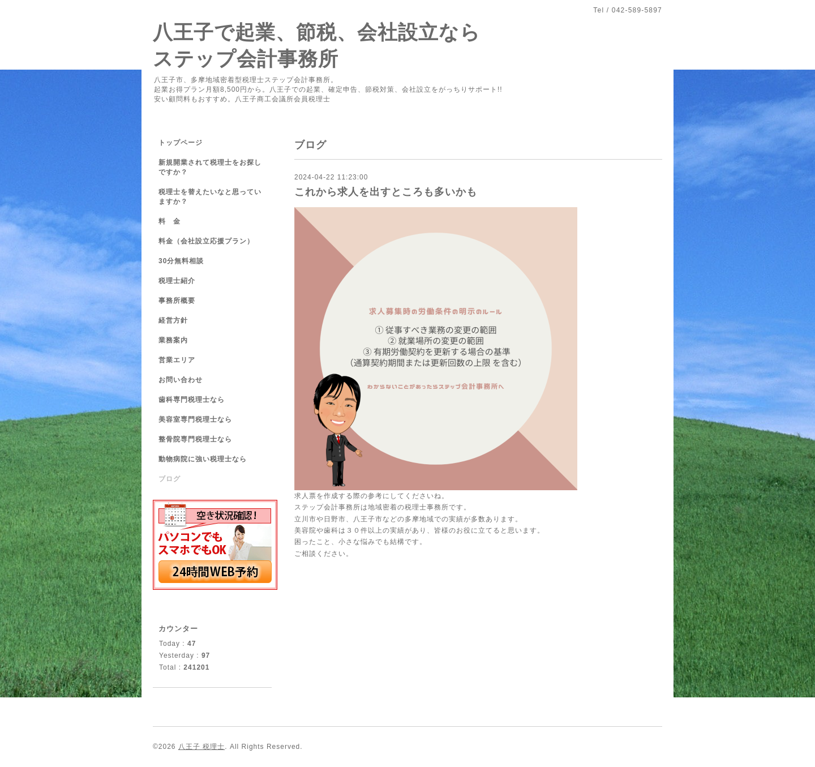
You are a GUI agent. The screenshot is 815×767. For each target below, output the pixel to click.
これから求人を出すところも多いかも (385, 192)
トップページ (180, 143)
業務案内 (173, 340)
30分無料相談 (181, 261)
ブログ (169, 479)
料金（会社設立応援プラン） (206, 241)
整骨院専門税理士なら (195, 439)
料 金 (169, 221)
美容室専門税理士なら (195, 419)
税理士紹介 (176, 281)
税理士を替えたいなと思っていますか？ (209, 196)
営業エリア (176, 360)
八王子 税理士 (201, 747)
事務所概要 (176, 301)
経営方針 (173, 320)
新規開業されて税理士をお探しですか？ (209, 167)
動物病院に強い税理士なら (202, 459)
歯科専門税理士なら (191, 400)
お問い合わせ (180, 380)
